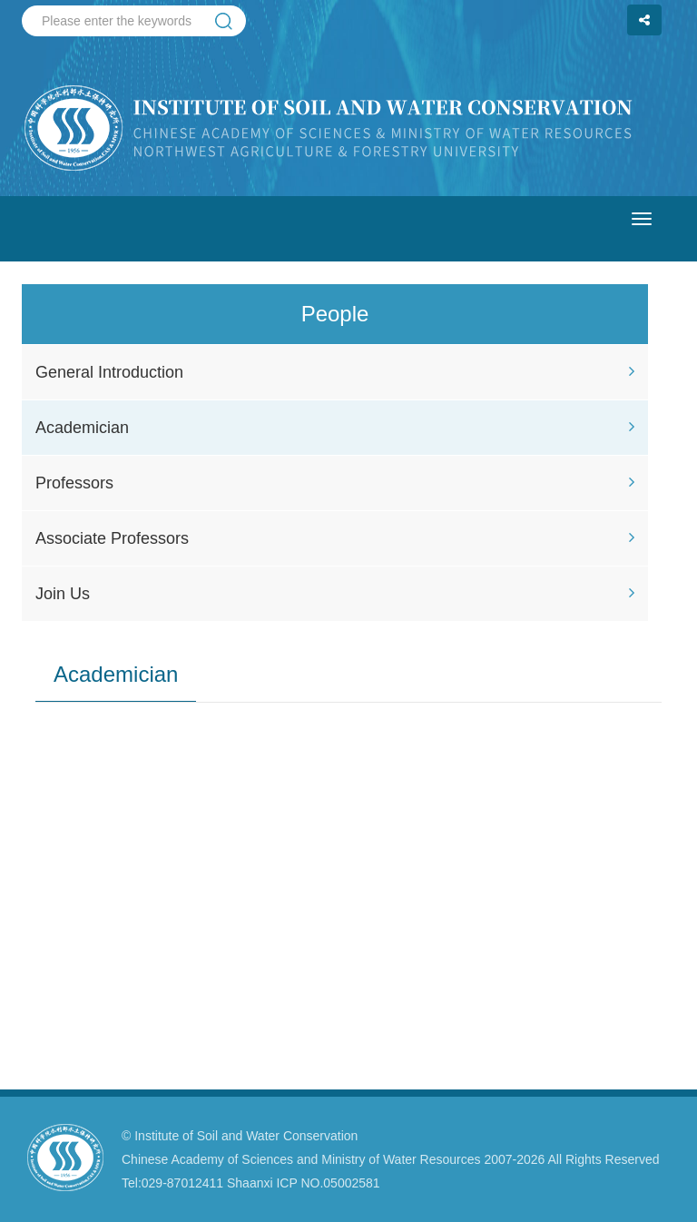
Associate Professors (334, 538)
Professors (334, 483)
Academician (334, 428)
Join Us (334, 594)
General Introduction (334, 372)
